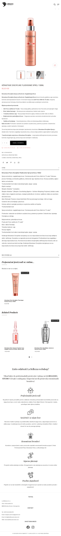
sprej (20, 157)
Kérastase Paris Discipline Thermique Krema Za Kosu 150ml (13, 301)
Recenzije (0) (6, 255)
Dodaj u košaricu (18, 143)
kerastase (15, 157)
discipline (9, 157)
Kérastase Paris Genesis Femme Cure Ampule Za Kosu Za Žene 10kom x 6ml (14, 348)
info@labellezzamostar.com (12, 517)
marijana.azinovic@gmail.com (12, 514)
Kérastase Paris (13, 155)
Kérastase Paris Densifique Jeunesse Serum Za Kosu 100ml (44, 348)
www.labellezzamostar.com (12, 519)
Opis (3, 168)
